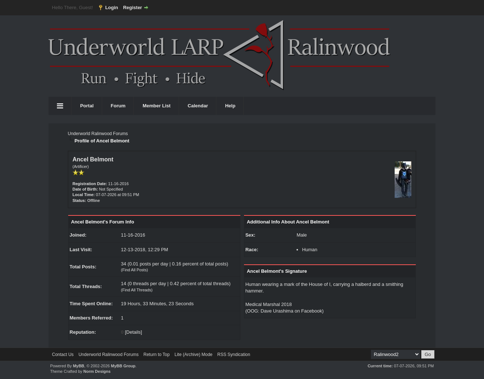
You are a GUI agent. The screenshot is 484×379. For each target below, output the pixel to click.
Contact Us (63, 354)
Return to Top (156, 354)
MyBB (78, 366)
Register (132, 7)
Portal (87, 105)
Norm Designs (97, 371)
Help (230, 105)
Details (133, 332)
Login (111, 7)
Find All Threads (136, 290)
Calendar (198, 105)
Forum (118, 105)
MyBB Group (123, 366)
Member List (157, 105)
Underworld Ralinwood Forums (98, 133)
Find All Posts (134, 270)
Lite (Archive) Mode (193, 354)
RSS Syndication (233, 354)
